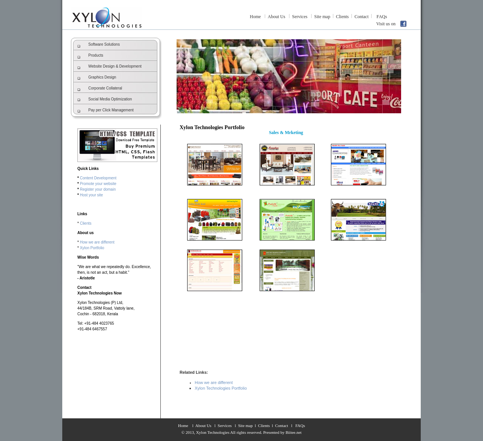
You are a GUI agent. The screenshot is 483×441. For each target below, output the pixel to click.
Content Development (98, 178)
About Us (276, 16)
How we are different (97, 242)
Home (255, 16)
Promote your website (98, 184)
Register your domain (98, 189)
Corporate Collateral (105, 88)
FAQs (382, 16)
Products (95, 55)
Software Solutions (104, 44)
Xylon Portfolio (92, 248)
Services (300, 16)
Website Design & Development (115, 66)
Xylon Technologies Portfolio (221, 388)
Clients (342, 16)
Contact (361, 16)
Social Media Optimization (110, 99)
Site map (322, 16)
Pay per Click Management (111, 110)
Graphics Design (102, 77)
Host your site (91, 195)
